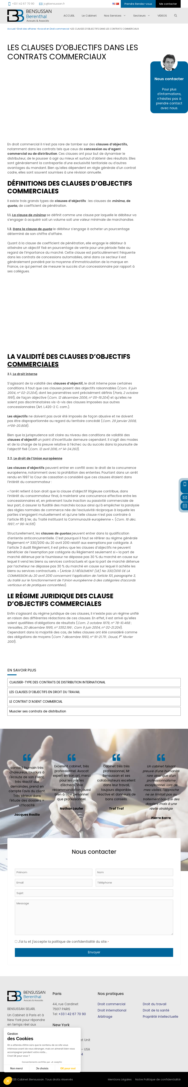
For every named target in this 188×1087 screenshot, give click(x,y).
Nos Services (117, 15)
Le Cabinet (89, 15)
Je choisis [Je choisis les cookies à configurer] (42, 1068)
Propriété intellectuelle (160, 1016)
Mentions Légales (120, 1079)
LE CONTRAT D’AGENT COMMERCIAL (35, 701)
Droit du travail (154, 1004)
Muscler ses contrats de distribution (37, 711)
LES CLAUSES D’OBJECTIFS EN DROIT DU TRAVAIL (44, 692)
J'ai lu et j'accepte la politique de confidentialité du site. (63, 941)
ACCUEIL (69, 15)
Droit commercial (111, 1004)
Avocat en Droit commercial (53, 28)
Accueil (11, 28)
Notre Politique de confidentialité (158, 1079)
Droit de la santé (156, 1010)
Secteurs (143, 15)
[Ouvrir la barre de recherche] (176, 15)
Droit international (112, 1010)
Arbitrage (105, 1016)
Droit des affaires (26, 28)
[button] (7, 1080)
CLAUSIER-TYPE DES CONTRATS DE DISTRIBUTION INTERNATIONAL (57, 682)
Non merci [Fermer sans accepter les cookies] (16, 1068)
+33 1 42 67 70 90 (72, 1014)
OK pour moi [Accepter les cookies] (68, 1068)
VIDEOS (162, 15)
